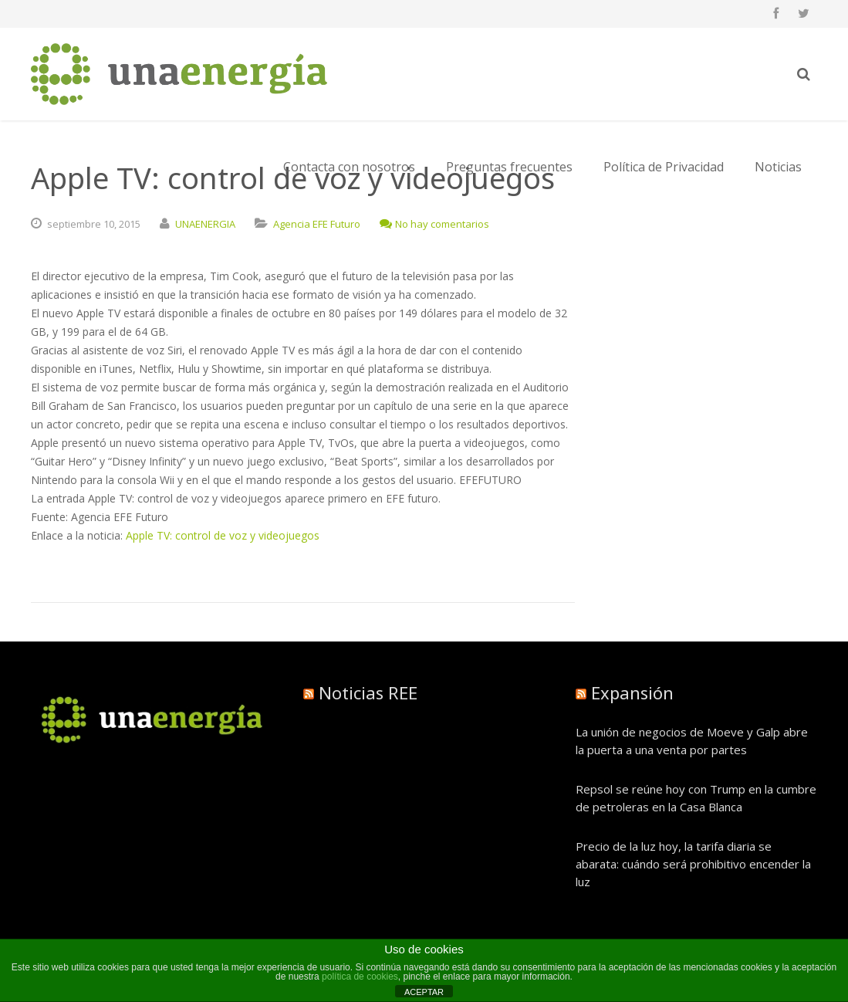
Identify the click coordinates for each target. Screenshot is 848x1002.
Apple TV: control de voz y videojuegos (222, 535)
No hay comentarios (434, 224)
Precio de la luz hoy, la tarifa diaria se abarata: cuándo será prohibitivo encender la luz (693, 863)
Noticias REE (368, 692)
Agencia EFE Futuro (316, 224)
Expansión (632, 692)
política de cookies (360, 976)
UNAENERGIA (205, 224)
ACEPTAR (424, 992)
